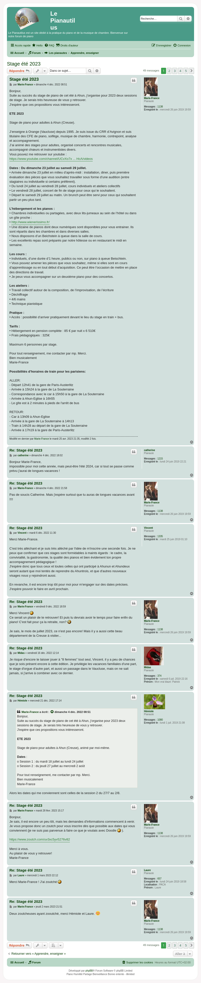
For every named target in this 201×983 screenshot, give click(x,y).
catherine (149, 450)
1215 (160, 458)
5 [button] (186, 71)
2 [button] (169, 71)
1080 (160, 719)
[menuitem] (37, 45)
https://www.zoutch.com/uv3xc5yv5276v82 (39, 839)
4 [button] (180, 71)
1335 (160, 536)
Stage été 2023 (24, 64)
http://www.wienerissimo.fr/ (30, 222)
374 (159, 675)
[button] (191, 71)
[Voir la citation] (52, 712)
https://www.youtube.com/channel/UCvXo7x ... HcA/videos (51, 159)
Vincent (148, 528)
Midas (147, 667)
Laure (147, 870)
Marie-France (151, 98)
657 (159, 878)
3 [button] (174, 71)
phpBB (89, 970)
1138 (160, 106)
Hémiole (149, 711)
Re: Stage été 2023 (25, 450)
